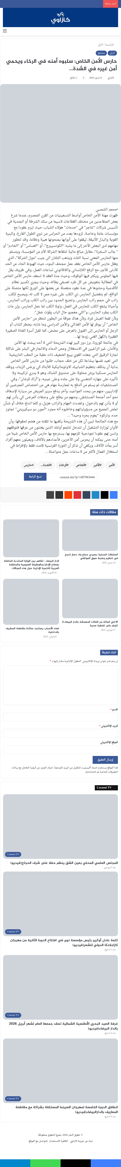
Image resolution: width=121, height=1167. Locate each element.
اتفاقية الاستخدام (58, 1141)
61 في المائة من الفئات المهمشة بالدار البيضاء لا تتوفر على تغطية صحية (90, 624)
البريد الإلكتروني (108, 726)
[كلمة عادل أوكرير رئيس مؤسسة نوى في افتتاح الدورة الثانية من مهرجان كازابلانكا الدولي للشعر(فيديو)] (60, 904)
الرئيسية (111, 44)
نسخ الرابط (35, 476)
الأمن (96, 465)
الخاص (80, 465)
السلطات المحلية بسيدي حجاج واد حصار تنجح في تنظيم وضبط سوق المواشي (91, 556)
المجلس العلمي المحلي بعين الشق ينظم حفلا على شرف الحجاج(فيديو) (64, 863)
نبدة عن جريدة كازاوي (81, 1141)
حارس (28, 465)
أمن (111, 465)
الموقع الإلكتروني (109, 742)
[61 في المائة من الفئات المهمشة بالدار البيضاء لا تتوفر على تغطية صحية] (90, 598)
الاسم (114, 709)
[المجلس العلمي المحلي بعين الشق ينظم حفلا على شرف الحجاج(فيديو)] (60, 826)
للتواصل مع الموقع (38, 1141)
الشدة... (45, 465)
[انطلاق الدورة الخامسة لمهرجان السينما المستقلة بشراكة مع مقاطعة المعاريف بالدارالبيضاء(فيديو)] (60, 1071)
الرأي (100, 44)
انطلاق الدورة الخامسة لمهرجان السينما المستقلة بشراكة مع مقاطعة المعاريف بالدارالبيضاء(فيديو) (66, 1109)
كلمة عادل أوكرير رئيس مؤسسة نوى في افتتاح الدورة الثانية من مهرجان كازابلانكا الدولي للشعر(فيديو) (64, 943)
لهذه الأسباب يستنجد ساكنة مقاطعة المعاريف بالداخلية (32, 630)
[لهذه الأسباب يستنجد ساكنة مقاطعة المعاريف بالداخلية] (31, 602)
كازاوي (110, 78)
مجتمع (101, 53)
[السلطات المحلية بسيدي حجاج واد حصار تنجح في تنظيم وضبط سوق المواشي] (90, 535)
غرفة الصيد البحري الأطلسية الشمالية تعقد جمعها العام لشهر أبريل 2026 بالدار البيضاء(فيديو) (63, 1026)
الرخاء (63, 465)
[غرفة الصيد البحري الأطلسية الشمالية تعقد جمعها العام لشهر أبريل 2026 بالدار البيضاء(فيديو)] (60, 987)
